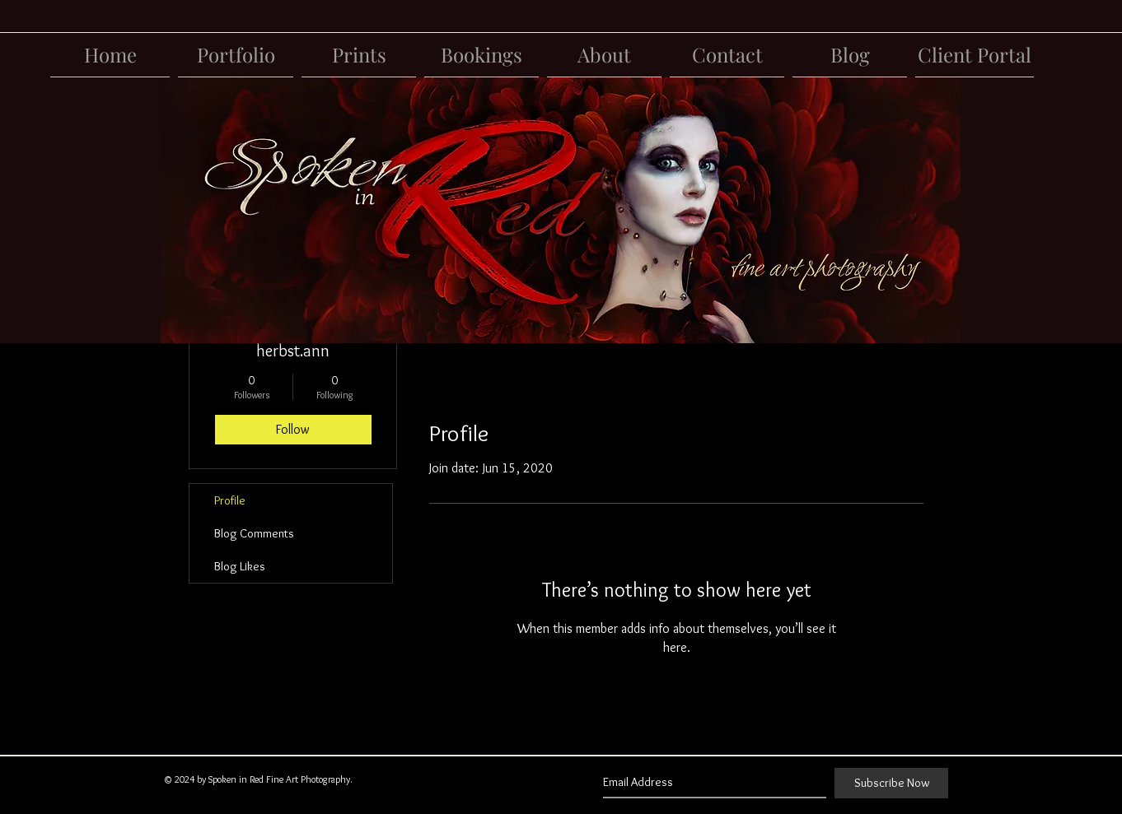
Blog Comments (254, 533)
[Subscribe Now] (891, 783)
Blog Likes (239, 566)
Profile (229, 500)
